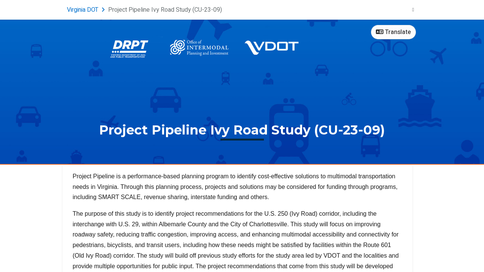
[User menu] (413, 10)
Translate (393, 32)
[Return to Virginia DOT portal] (86, 9)
